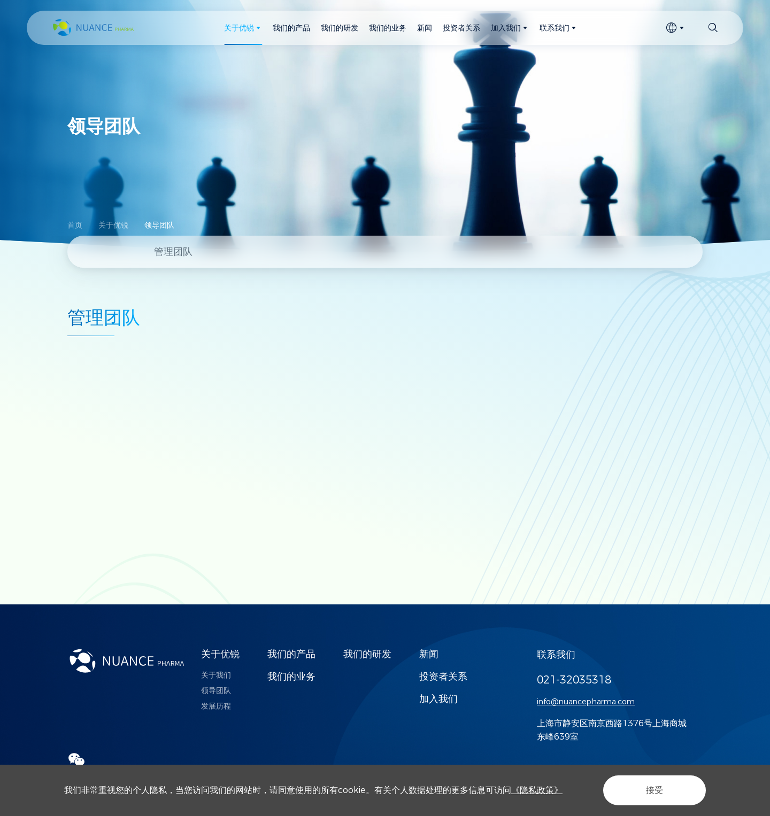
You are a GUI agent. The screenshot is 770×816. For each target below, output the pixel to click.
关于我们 (216, 675)
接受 (654, 790)
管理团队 (173, 252)
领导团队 (159, 225)
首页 (74, 225)
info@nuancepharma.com (586, 701)
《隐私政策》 (537, 790)
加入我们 (438, 699)
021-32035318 (574, 679)
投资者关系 (443, 676)
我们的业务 (291, 676)
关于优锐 (113, 225)
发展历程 (216, 706)
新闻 (428, 654)
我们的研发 (367, 654)
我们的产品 (291, 654)
